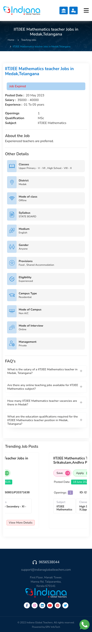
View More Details (21, 523)
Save (63, 473)
